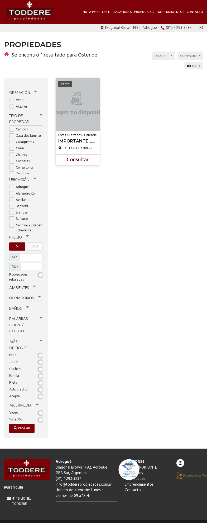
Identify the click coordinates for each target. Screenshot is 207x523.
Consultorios (23, 163)
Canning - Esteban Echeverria (25, 224)
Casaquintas (23, 137)
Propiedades (144, 12)
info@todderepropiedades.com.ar (84, 479)
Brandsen (21, 208)
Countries (21, 169)
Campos (20, 125)
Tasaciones (122, 12)
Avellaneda (22, 195)
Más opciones (25, 339)
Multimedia (23, 400)
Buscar (22, 422)
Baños (19, 304)
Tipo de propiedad (25, 115)
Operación (23, 89)
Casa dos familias (25, 131)
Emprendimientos (170, 12)
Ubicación (22, 175)
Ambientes (22, 283)
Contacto (195, 12)
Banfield (20, 201)
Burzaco (20, 214)
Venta (18, 96)
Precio (18, 233)
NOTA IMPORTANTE (97, 12)
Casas (18, 144)
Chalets (19, 150)
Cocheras (21, 156)
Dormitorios (25, 293)
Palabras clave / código (25, 320)
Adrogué (20, 182)
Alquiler (20, 102)
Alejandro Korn (25, 189)
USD (35, 242)
